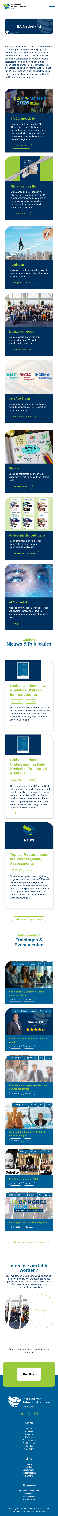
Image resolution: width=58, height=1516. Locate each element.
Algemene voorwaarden (29, 1491)
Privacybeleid (29, 1497)
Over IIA (29, 1446)
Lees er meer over (22, 349)
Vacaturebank (29, 1470)
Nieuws (29, 1464)
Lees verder (21, 213)
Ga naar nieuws (21, 486)
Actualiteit (29, 1431)
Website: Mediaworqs (35, 1511)
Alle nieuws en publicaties (29, 919)
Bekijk (16, 623)
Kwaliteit (29, 1437)
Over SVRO (29, 1449)
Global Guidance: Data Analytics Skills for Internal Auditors (30, 690)
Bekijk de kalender (22, 282)
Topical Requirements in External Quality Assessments (29, 858)
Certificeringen (29, 1443)
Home (29, 1428)
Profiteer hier (21, 145)
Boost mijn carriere (22, 416)
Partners (29, 1476)
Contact (29, 1467)
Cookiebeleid (29, 1500)
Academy (29, 1434)
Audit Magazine (29, 1473)
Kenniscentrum (29, 1440)
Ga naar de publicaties (24, 553)
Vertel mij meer (42, 1312)
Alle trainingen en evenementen (29, 1242)
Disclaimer (29, 1494)
